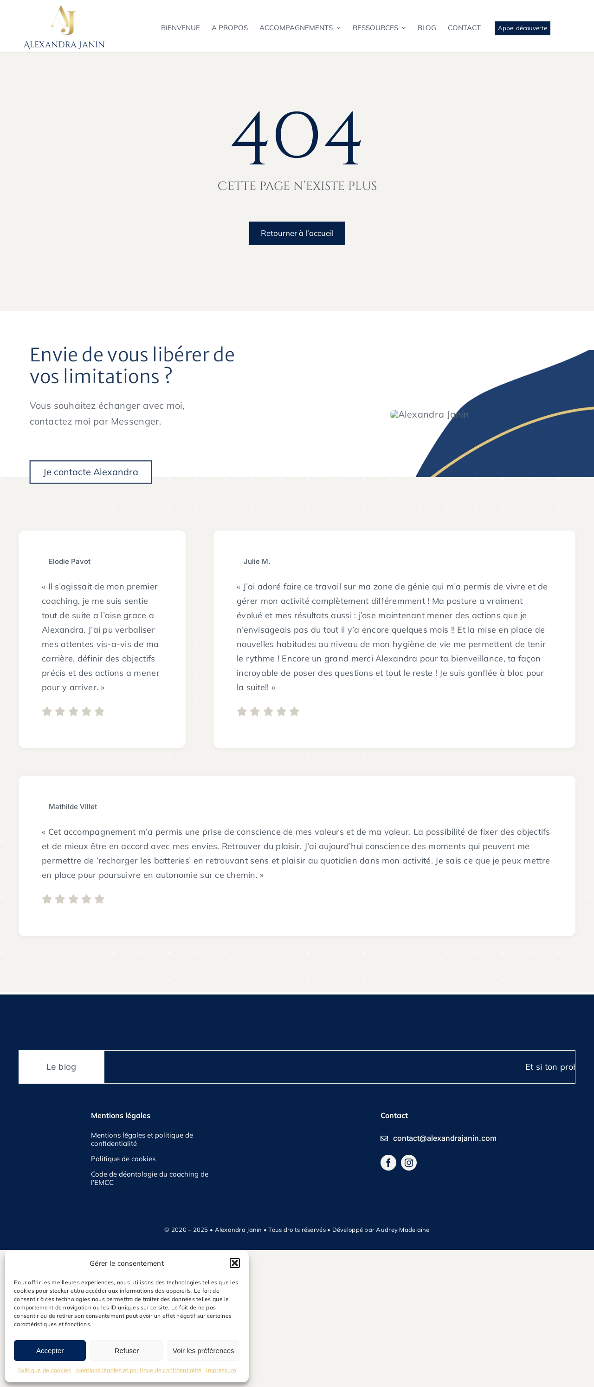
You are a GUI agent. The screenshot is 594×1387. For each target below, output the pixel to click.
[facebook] (388, 1300)
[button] (234, 1263)
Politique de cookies (44, 1370)
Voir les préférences (203, 1350)
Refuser (127, 1350)
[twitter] (401, 1311)
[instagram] (409, 1300)
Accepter (50, 1350)
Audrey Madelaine (402, 1366)
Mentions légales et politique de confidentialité (139, 1370)
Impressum (221, 1370)
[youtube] (435, 1311)
